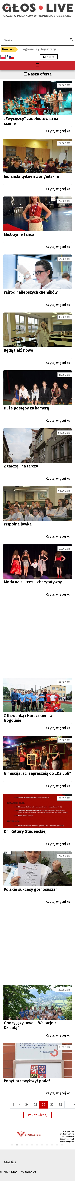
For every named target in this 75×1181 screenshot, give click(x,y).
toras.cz (30, 1172)
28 (60, 1105)
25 (35, 1105)
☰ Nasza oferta (37, 74)
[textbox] (35, 40)
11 (62, 1144)
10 (57, 1144)
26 (43, 1105)
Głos (14, 1172)
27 (52, 1105)
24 (27, 1105)
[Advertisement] (37, 639)
